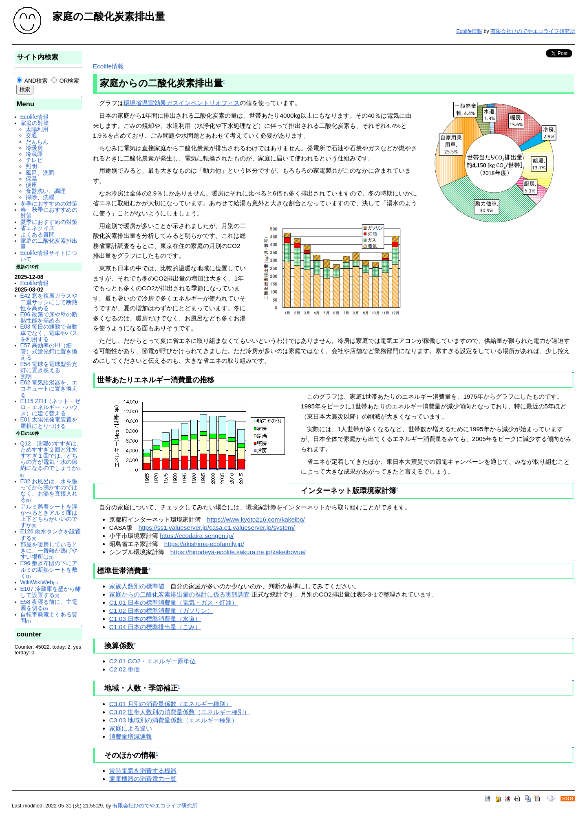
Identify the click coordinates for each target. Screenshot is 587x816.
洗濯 (48, 197)
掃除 (31, 197)
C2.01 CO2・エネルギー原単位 (152, 661)
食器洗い (37, 191)
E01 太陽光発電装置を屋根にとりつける (48, 422)
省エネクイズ (37, 228)
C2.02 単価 (124, 669)
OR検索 (65, 80)
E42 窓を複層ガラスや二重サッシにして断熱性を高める (48, 301)
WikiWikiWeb (39, 582)
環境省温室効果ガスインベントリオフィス (182, 102)
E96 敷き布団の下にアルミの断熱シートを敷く (48, 569)
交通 (31, 135)
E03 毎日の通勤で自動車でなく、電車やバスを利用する (48, 332)
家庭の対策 (34, 123)
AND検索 (32, 80)
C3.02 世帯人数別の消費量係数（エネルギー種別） (179, 712)
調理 (60, 191)
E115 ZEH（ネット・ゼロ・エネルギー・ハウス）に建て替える (50, 407)
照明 (31, 166)
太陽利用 (37, 129)
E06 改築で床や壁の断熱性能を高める (48, 317)
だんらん (37, 141)
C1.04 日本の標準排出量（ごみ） (155, 626)
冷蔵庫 (34, 154)
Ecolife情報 (469, 31)
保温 (31, 178)
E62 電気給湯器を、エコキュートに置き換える (48, 388)
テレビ (34, 160)
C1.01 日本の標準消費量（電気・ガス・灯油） (173, 602)
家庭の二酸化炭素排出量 (48, 243)
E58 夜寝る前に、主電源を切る (48, 605)
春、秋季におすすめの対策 (48, 212)
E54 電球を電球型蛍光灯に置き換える (48, 367)
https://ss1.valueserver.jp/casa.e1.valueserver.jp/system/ (217, 527)
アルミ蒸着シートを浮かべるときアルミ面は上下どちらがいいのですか (48, 516)
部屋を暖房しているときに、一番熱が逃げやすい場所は (48, 550)
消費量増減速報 (130, 736)
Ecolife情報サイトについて (48, 256)
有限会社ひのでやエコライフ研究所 (532, 31)
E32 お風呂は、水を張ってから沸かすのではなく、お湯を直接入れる (48, 490)
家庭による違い (130, 728)
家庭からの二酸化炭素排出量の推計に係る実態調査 (179, 594)
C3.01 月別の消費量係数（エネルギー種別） (170, 703)
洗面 (48, 172)
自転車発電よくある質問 (48, 617)
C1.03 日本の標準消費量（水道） (155, 618)
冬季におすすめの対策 (48, 203)
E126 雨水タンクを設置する (50, 534)
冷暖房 (34, 148)
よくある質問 (37, 234)
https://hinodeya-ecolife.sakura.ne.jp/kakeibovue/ (238, 551)
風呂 (31, 172)
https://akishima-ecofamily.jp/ (204, 543)
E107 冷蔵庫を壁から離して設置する (50, 592)
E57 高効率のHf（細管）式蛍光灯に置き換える (48, 351)
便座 (31, 185)
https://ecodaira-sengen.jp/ (197, 535)
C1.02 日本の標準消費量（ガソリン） (161, 610)
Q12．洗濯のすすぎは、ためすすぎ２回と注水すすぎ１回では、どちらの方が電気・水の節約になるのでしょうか (51, 459)
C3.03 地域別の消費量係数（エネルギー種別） (173, 720)
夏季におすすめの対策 (48, 222)
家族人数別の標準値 (136, 586)
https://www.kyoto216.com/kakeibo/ (256, 519)
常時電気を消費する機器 (143, 770)
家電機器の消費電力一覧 (143, 778)
